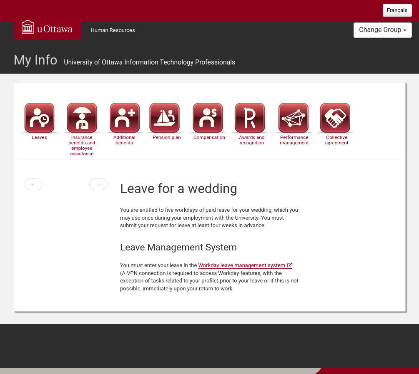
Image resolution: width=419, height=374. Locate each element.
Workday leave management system (242, 265)
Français (397, 10)
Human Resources (113, 30)
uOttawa (47, 27)
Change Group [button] (382, 30)
